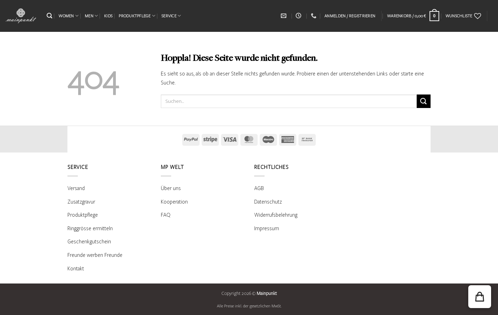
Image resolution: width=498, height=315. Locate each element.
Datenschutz (268, 202)
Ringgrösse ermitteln (90, 228)
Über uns (171, 188)
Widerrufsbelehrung (275, 215)
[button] (49, 15)
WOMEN (68, 15)
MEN (91, 15)
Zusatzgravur (81, 202)
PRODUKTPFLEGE (137, 15)
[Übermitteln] (424, 101)
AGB (259, 188)
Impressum (266, 228)
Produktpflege (82, 215)
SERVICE (171, 15)
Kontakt (75, 269)
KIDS (108, 16)
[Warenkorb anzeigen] (413, 16)
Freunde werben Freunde (94, 255)
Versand (76, 188)
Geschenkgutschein (89, 241)
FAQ (165, 215)
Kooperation (174, 202)
